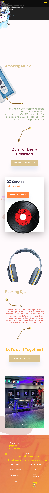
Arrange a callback (17, 194)
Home (35, 469)
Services (35, 472)
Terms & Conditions (15, 469)
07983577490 (14, 446)
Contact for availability (24, 163)
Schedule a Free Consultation (24, 358)
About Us (35, 474)
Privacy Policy (15, 475)
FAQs (15, 481)
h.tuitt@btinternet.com (28, 456)
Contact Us (35, 476)
